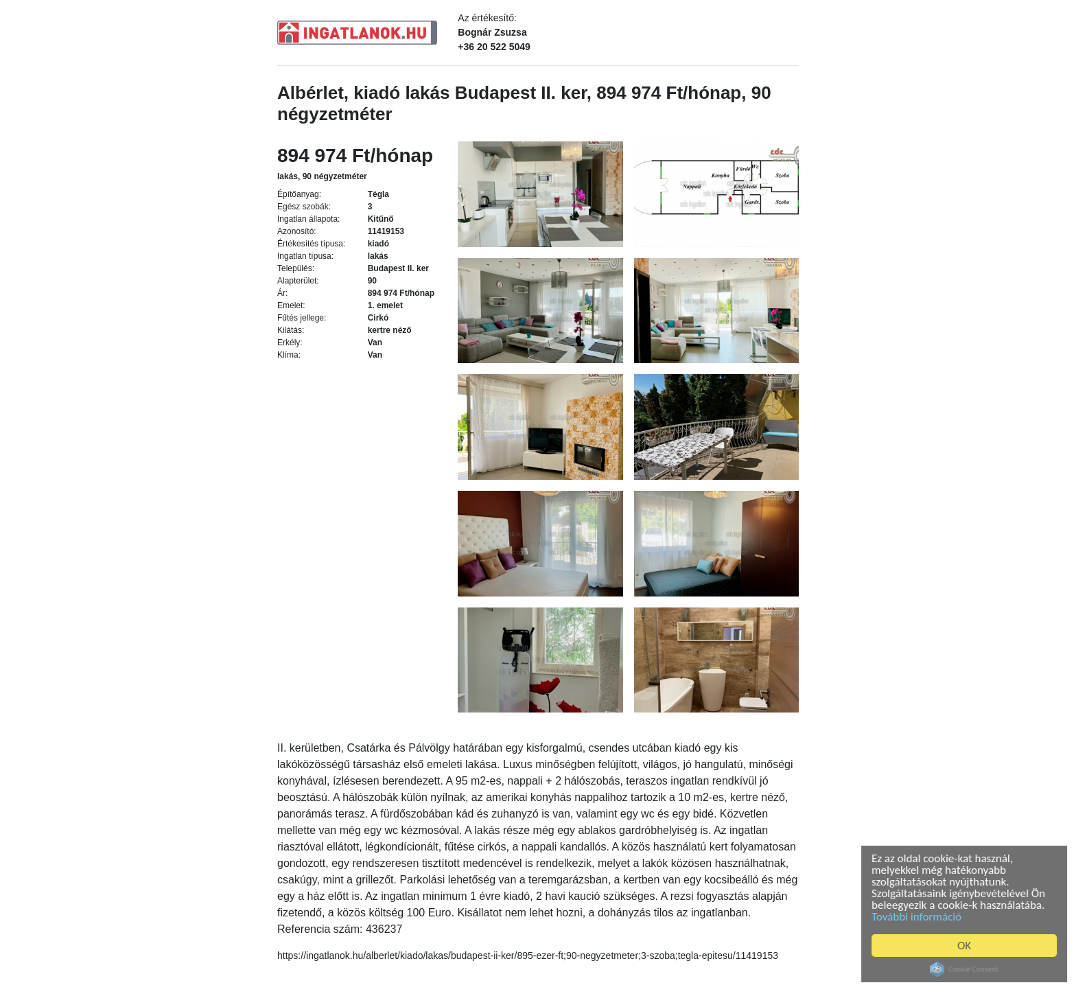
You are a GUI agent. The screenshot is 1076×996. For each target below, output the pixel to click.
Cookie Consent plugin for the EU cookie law (967, 969)
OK (967, 945)
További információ (919, 917)
